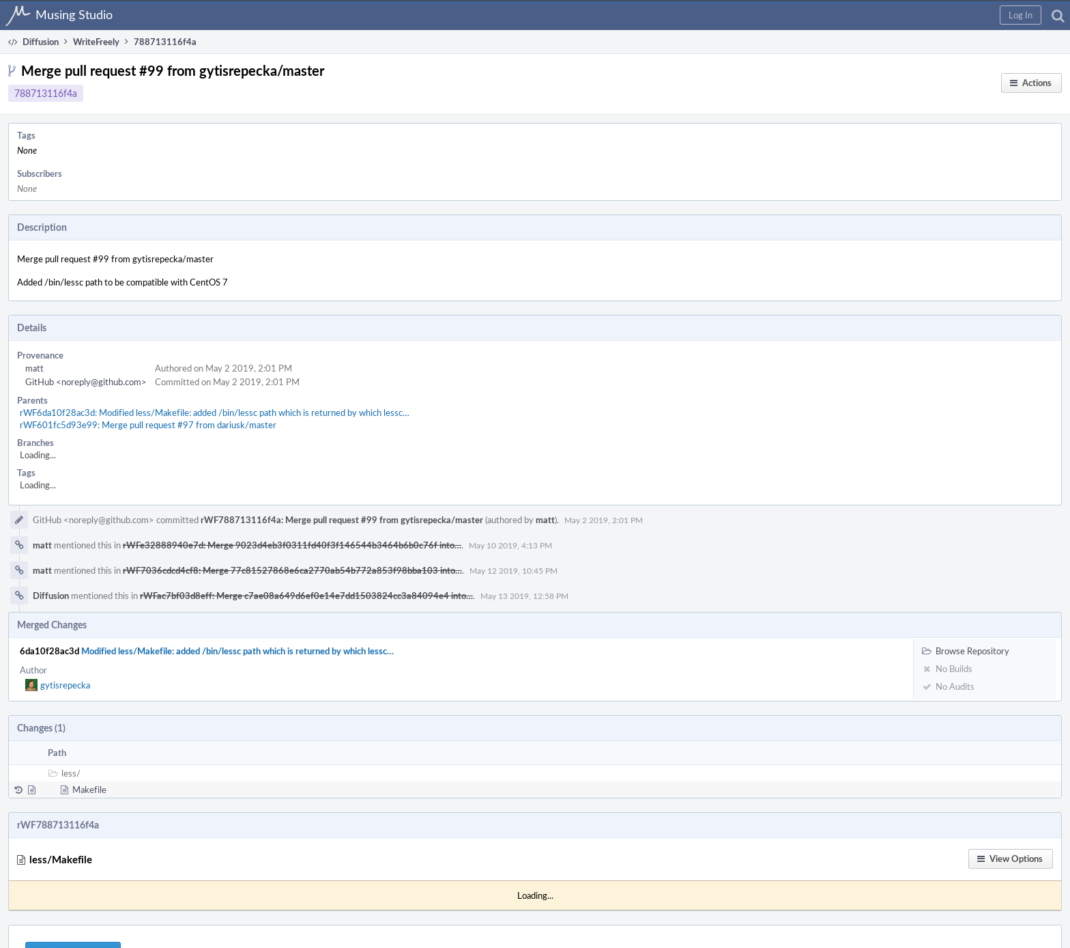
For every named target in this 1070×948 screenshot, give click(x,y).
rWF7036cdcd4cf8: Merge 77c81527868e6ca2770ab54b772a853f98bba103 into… (292, 570)
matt (34, 368)
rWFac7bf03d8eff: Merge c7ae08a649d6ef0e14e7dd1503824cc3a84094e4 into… (306, 595)
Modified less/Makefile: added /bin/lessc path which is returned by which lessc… (237, 651)
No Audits (948, 686)
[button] (1020, 15)
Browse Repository (965, 651)
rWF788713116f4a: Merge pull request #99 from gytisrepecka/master (342, 520)
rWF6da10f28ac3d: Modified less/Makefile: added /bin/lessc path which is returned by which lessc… (214, 412)
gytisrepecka (65, 685)
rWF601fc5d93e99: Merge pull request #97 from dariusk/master (148, 425)
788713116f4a (45, 93)
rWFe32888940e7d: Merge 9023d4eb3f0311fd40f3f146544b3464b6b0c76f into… (292, 545)
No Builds (947, 669)
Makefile (89, 789)
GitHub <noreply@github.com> (86, 382)
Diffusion (51, 595)
